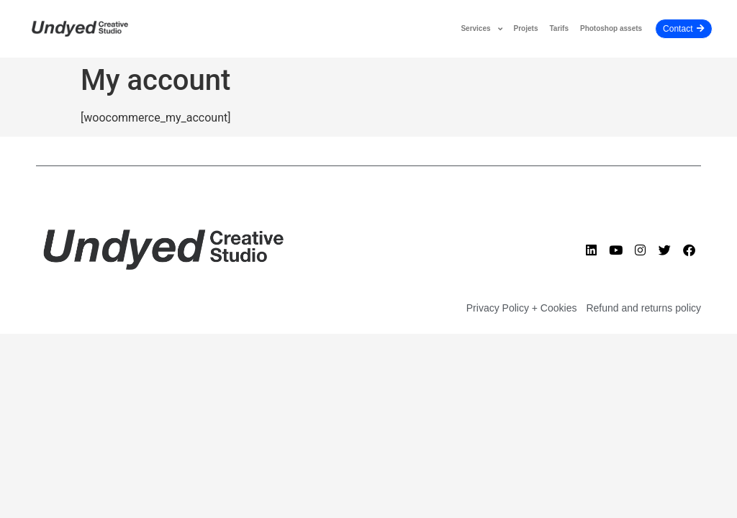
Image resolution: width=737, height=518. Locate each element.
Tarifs (559, 28)
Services (481, 29)
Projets (526, 28)
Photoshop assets (611, 28)
